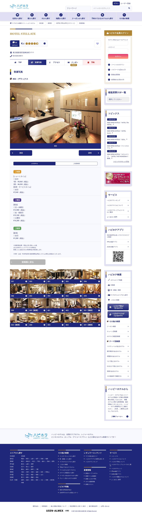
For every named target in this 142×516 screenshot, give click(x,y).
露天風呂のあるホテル (118, 351)
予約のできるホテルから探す (102, 16)
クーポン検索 (118, 326)
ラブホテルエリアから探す (118, 295)
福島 (46, 458)
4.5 (22, 44)
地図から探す (61, 16)
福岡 (22, 480)
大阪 (22, 472)
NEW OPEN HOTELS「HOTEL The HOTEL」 (118, 121)
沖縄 (22, 482)
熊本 (37, 480)
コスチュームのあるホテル (118, 346)
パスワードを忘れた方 (118, 69)
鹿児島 (52, 480)
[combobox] (109, 8)
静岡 (32, 469)
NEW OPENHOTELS (64, 490)
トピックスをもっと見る (121, 161)
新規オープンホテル (91, 473)
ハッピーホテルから (118, 389)
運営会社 (35, 506)
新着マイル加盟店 (90, 476)
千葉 (38, 461)
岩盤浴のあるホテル (118, 356)
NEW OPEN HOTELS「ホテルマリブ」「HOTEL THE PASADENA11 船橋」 (118, 154)
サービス (112, 195)
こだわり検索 (113, 300)
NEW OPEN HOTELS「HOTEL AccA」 (116, 130)
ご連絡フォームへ (117, 416)
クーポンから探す (78, 16)
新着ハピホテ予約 (90, 479)
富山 (27, 466)
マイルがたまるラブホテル (67, 470)
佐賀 (27, 480)
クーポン (73, 62)
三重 (37, 469)
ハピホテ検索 (114, 274)
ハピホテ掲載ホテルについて (119, 477)
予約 (91, 62)
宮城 (42, 458)
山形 (32, 458)
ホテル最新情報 (89, 481)
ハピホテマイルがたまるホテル (116, 315)
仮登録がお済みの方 (117, 79)
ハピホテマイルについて (118, 205)
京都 (32, 472)
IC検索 (111, 285)
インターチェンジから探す (67, 456)
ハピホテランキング (118, 200)
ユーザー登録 (125, 3)
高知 (37, 477)
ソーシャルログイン (117, 64)
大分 (42, 480)
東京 (22, 461)
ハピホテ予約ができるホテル (116, 307)
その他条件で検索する (118, 376)
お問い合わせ (105, 506)
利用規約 (44, 506)
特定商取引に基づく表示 (78, 506)
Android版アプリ (118, 247)
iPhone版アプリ (118, 242)
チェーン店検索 (118, 331)
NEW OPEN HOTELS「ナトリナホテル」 (118, 145)
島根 (37, 474)
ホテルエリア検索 (115, 280)
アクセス (54, 62)
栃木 (43, 461)
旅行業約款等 (93, 506)
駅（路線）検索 (114, 290)
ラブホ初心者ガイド (91, 456)
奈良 (42, 472)
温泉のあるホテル (118, 371)
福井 (32, 466)
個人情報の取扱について (59, 506)
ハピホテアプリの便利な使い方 (94, 459)
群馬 (53, 461)
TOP (18, 62)
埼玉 (33, 461)
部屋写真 (36, 62)
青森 (22, 458)
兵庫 (27, 472)
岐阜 (27, 469)
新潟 (22, 464)
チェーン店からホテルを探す (67, 478)
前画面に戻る (22, 262)
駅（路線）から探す (65, 459)
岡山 (22, 474)
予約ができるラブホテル (66, 467)
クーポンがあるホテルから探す (68, 475)
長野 (32, 464)
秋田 (27, 458)
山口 (42, 474)
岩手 (37, 458)
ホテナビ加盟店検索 (118, 336)
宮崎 (46, 480)
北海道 (23, 456)
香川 (22, 477)
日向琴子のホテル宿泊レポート (68, 492)
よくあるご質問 (118, 217)
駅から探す (32, 16)
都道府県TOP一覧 (117, 92)
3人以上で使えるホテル (118, 366)
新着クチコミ (89, 484)
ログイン (118, 56)
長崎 (32, 480)
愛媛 (32, 477)
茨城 (48, 461)
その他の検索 (124, 16)
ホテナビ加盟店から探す (66, 473)
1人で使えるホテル (118, 361)
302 (17, 153)
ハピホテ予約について (117, 461)
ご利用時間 (76, 163)
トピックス (113, 113)
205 (93, 153)
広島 (27, 474)
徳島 (27, 477)
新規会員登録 (115, 74)
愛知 (22, 469)
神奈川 (28, 461)
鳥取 (32, 474)
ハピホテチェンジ (116, 468)
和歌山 (47, 472)
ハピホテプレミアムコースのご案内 (118, 211)
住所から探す (17, 16)
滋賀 (37, 472)
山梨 (27, 464)
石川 (22, 466)
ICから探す (46, 16)
